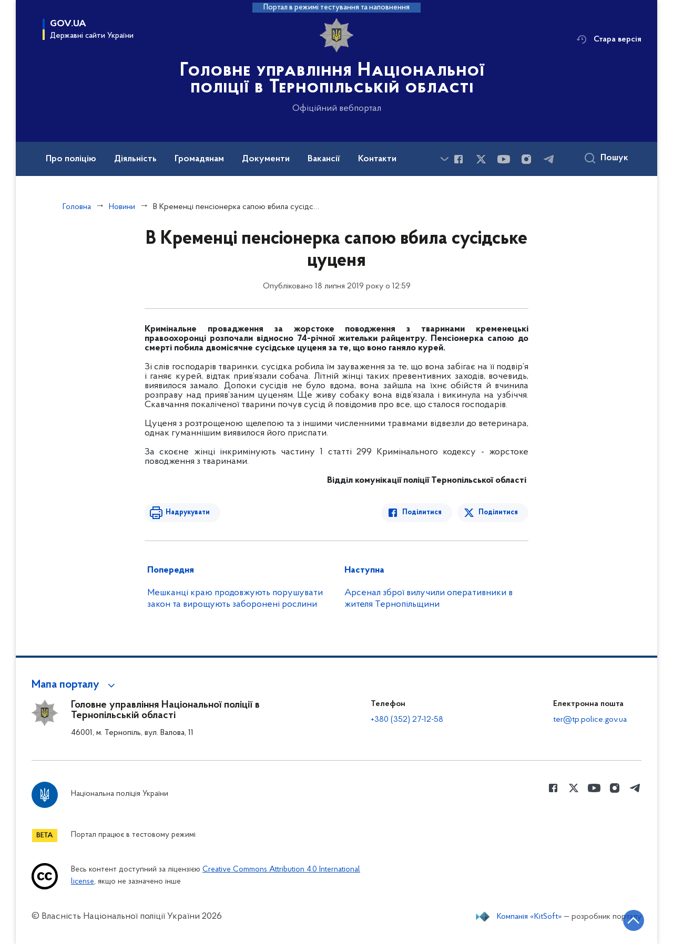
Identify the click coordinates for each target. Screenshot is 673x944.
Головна (77, 207)
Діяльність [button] (135, 159)
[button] (75, 685)
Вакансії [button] (324, 159)
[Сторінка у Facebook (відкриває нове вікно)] (458, 159)
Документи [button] (266, 159)
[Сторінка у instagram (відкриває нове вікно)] (526, 159)
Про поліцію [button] (71, 159)
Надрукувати (188, 512)
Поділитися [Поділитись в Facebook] (422, 512)
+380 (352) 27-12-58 (407, 719)
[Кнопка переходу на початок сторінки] (633, 920)
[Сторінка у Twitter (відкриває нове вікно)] (481, 159)
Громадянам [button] (199, 159)
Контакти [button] (377, 159)
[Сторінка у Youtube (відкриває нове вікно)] (503, 159)
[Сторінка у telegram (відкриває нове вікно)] (549, 159)
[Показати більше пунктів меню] (444, 159)
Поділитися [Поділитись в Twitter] (498, 512)
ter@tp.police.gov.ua (590, 719)
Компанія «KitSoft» (529, 916)
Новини (122, 207)
